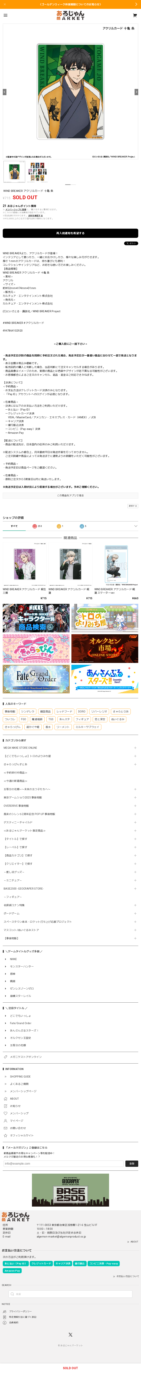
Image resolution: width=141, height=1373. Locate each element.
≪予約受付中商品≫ (15, 772)
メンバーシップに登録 (16, 209)
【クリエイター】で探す (18, 863)
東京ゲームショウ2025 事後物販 (24, 797)
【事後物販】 (11, 938)
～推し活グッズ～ (14, 872)
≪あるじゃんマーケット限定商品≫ (25, 830)
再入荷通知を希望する (70, 233)
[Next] (136, 92)
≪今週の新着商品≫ (15, 780)
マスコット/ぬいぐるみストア (21, 930)
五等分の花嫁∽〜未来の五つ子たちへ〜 (28, 789)
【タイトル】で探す (15, 838)
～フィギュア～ (13, 896)
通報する (133, 506)
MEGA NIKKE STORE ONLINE (20, 747)
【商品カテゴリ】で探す (18, 855)
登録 (131, 1163)
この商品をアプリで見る (70, 495)
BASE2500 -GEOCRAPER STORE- (24, 888)
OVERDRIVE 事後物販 (18, 805)
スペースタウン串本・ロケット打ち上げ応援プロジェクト (38, 921)
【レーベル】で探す (15, 847)
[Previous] (4, 92)
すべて (14, 526)
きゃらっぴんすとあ (15, 764)
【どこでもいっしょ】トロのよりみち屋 (29, 756)
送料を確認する (35, 215)
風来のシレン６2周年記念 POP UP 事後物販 (29, 814)
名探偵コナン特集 (14, 905)
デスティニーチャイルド (18, 822)
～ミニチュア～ (13, 880)
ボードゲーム (11, 913)
